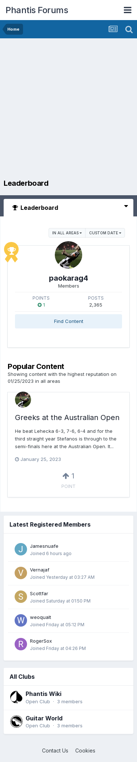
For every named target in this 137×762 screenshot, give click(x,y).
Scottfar (39, 593)
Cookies (85, 750)
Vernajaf (39, 570)
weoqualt (40, 617)
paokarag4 (68, 278)
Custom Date (105, 233)
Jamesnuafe (44, 546)
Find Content (68, 321)
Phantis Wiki (43, 693)
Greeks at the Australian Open (67, 417)
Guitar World (44, 718)
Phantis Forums (36, 10)
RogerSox (41, 641)
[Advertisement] (68, 110)
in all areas (67, 233)
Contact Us (55, 750)
